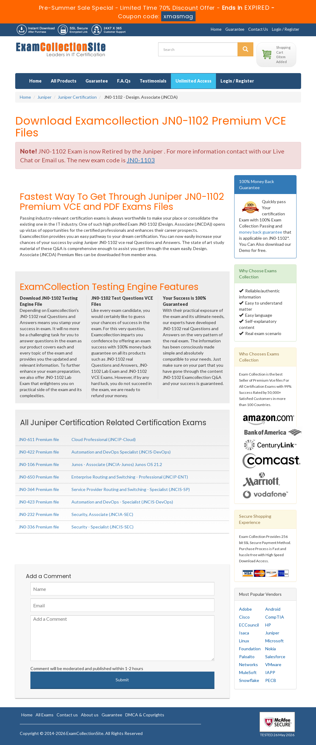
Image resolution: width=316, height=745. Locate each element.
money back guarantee (260, 232)
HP (268, 624)
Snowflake (249, 680)
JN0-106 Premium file (39, 464)
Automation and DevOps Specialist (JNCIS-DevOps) (121, 451)
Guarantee (234, 29)
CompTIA (274, 617)
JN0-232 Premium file (39, 514)
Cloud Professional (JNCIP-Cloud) (103, 439)
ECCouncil (249, 624)
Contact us (67, 714)
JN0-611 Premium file (39, 439)
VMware (273, 664)
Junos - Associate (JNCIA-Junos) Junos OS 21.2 (116, 464)
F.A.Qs (123, 80)
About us (90, 714)
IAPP (270, 672)
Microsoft (274, 640)
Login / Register (285, 29)
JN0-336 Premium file (39, 526)
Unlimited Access (193, 80)
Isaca (244, 632)
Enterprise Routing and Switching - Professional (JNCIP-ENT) (129, 476)
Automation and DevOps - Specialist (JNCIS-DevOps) (122, 501)
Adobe (245, 609)
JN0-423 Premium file (39, 501)
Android (272, 609)
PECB (270, 680)
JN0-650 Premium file (39, 476)
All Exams (45, 714)
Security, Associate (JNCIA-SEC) (102, 514)
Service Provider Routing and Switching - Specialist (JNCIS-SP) (130, 489)
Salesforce (275, 656)
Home (216, 29)
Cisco (244, 617)
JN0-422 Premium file (39, 451)
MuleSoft (248, 672)
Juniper (44, 97)
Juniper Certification (77, 97)
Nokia (270, 648)
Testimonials (153, 80)
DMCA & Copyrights (144, 714)
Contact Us (258, 29)
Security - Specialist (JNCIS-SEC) (102, 526)
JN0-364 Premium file (39, 489)
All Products (63, 80)
